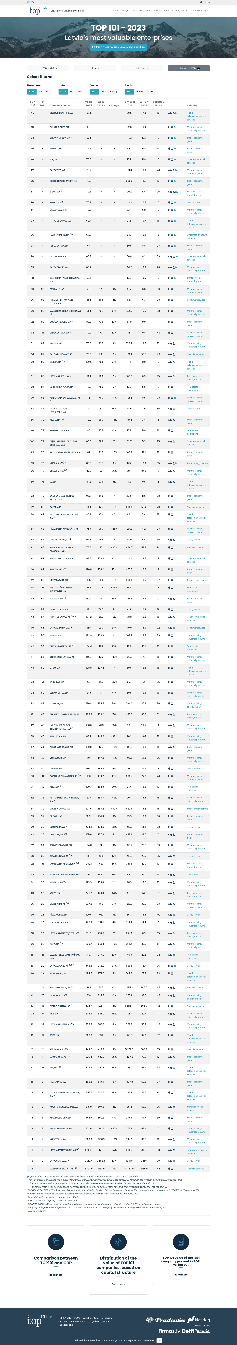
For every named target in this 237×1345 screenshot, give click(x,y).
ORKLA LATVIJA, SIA (59, 333)
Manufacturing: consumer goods (195, 171)
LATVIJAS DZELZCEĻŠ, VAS (62, 933)
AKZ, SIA (54, 1014)
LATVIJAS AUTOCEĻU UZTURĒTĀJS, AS (60, 410)
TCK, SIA (54, 160)
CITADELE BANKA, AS (60, 1006)
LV (28, 2)
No (47, 92)
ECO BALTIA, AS (57, 827)
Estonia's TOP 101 (189, 68)
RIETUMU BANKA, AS (60, 988)
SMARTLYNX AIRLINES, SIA (62, 864)
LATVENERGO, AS (58, 1161)
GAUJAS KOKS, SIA (59, 923)
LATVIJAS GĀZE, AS (59, 966)
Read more (56, 1274)
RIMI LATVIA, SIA (58, 1082)
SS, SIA (53, 482)
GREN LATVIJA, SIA (59, 610)
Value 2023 (88, 103)
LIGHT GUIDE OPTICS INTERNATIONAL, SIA (60, 727)
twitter (205, 2)
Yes (40, 92)
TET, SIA (53, 1068)
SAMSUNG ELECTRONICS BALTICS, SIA (62, 498)
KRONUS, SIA (56, 343)
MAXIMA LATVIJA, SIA (60, 1118)
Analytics (126, 11)
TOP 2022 (43, 103)
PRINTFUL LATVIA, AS (60, 617)
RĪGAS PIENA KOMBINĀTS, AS (64, 529)
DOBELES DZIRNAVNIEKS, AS (63, 776)
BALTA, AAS (55, 507)
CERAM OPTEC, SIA (59, 693)
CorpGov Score (158, 103)
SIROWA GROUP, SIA (60, 138)
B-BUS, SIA (55, 192)
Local (103, 92)
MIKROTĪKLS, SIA (58, 1139)
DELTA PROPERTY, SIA (60, 646)
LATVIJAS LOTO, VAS (60, 628)
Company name (60, 105)
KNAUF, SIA (55, 636)
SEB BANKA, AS (57, 1049)
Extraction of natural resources (197, 236)
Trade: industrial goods (194, 600)
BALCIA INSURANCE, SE (61, 354)
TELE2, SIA (54, 1035)
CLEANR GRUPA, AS (59, 540)
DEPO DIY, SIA (56, 835)
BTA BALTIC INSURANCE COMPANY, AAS (61, 549)
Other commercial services (196, 161)
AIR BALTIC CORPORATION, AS (64, 714)
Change (114, 105)
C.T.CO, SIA (55, 668)
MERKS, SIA (55, 203)
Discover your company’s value (118, 47)
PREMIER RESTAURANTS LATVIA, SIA (61, 302)
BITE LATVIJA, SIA (58, 974)
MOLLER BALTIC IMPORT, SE (63, 181)
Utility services (194, 540)
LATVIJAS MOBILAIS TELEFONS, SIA (65, 1094)
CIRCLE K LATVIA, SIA (60, 809)
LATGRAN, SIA (56, 704)
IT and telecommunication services (197, 116)
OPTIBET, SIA (56, 769)
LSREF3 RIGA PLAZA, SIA (61, 387)
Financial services (195, 354)
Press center (181, 11)
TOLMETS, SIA (56, 599)
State (150, 92)
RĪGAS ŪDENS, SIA (58, 915)
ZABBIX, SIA (55, 362)
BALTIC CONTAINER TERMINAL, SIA (64, 280)
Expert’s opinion (154, 11)
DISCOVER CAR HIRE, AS (61, 113)
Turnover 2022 (129, 103)
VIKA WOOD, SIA (58, 758)
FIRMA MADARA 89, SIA (61, 747)
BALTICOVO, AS (57, 170)
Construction (193, 202)
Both (32, 92)
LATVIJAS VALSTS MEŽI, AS (63, 1150)
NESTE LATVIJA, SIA (59, 580)
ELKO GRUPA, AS (58, 1057)
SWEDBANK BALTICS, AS (61, 1169)
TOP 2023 (32, 103)
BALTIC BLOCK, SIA (59, 267)
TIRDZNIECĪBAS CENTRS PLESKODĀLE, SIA (61, 589)
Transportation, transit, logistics (194, 193)
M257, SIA (54, 787)
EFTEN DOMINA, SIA (59, 431)
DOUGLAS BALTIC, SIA (60, 322)
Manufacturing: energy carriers (194, 705)
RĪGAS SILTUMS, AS (59, 856)
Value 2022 (101, 103)
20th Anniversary (198, 11)
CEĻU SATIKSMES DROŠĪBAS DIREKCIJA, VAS (63, 443)
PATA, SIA (54, 944)
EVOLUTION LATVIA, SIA (61, 559)
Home (116, 11)
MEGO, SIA (55, 420)
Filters (95, 68)
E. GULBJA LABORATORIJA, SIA (64, 875)
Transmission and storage (195, 1108)
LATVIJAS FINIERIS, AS (60, 1024)
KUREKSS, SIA (56, 882)
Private (140, 92)
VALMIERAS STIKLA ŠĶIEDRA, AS (65, 311)
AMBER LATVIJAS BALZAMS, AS (65, 398)
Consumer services (196, 300)
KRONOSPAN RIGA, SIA (61, 1129)
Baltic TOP (138, 11)
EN (32, 2)
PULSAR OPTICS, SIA (59, 127)
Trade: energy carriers (197, 463)
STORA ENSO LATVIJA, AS (62, 657)
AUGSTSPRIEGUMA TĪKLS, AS (64, 1107)
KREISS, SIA (55, 893)
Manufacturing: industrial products (196, 128)
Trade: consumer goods (195, 139)
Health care (192, 875)
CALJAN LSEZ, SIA (58, 210)
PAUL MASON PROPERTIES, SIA (65, 452)
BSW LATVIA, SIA (58, 736)
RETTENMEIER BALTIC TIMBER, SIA (64, 799)
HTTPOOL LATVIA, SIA (60, 221)
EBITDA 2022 (144, 103)
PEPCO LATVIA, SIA (59, 246)
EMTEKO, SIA (56, 149)
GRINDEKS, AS (56, 996)
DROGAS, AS (56, 816)
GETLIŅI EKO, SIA (58, 257)
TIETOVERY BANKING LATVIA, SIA (64, 516)
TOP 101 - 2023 (48, 68)
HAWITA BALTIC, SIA (59, 235)
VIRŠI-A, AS (55, 463)
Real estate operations (192, 388)
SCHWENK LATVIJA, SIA (61, 845)
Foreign (114, 92)
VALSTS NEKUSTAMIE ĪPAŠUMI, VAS (65, 957)
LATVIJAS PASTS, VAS (60, 376)
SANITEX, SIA (56, 569)
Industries (142, 68)
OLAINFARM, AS (57, 904)
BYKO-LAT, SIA (57, 682)
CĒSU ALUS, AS (57, 289)
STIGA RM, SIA (57, 471)
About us (168, 11)
